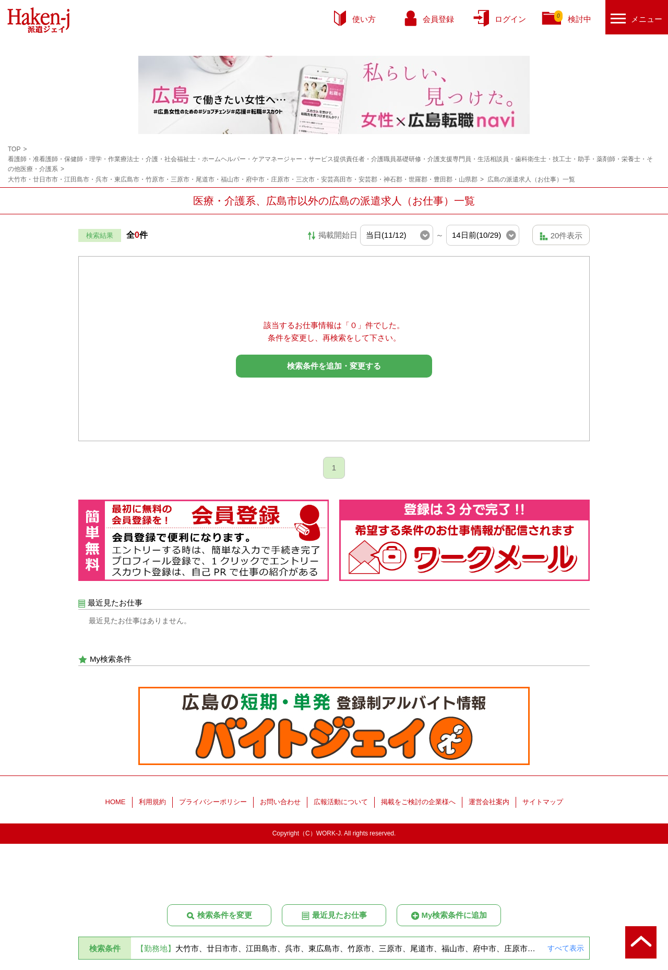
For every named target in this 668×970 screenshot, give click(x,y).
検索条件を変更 (219, 915)
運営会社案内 (489, 852)
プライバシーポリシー (213, 852)
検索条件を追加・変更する (334, 365)
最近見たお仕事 (334, 915)
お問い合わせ (280, 852)
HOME (115, 852)
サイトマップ (542, 852)
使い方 (364, 19)
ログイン (510, 19)
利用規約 (152, 852)
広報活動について (341, 852)
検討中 (572, 16)
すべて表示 (565, 948)
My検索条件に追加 (449, 915)
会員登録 (438, 19)
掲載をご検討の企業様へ (418, 852)
